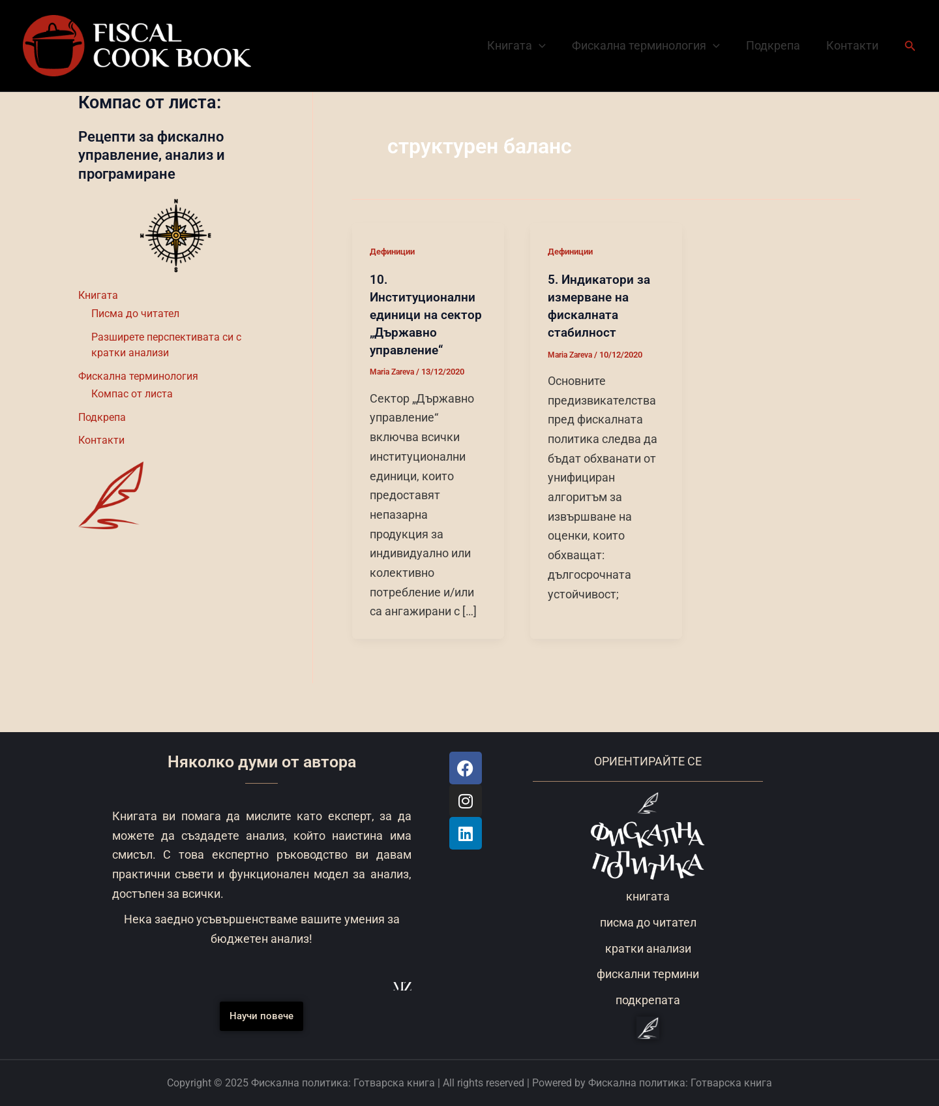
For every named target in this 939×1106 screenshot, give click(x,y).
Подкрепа (777, 45)
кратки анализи (648, 948)
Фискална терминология (652, 45)
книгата (648, 896)
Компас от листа (132, 394)
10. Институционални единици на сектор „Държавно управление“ (427, 313)
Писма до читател (135, 313)
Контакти (853, 45)
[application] (548, 45)
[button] (910, 46)
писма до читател (648, 922)
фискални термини (648, 974)
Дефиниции (394, 251)
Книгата (525, 45)
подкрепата (648, 1000)
